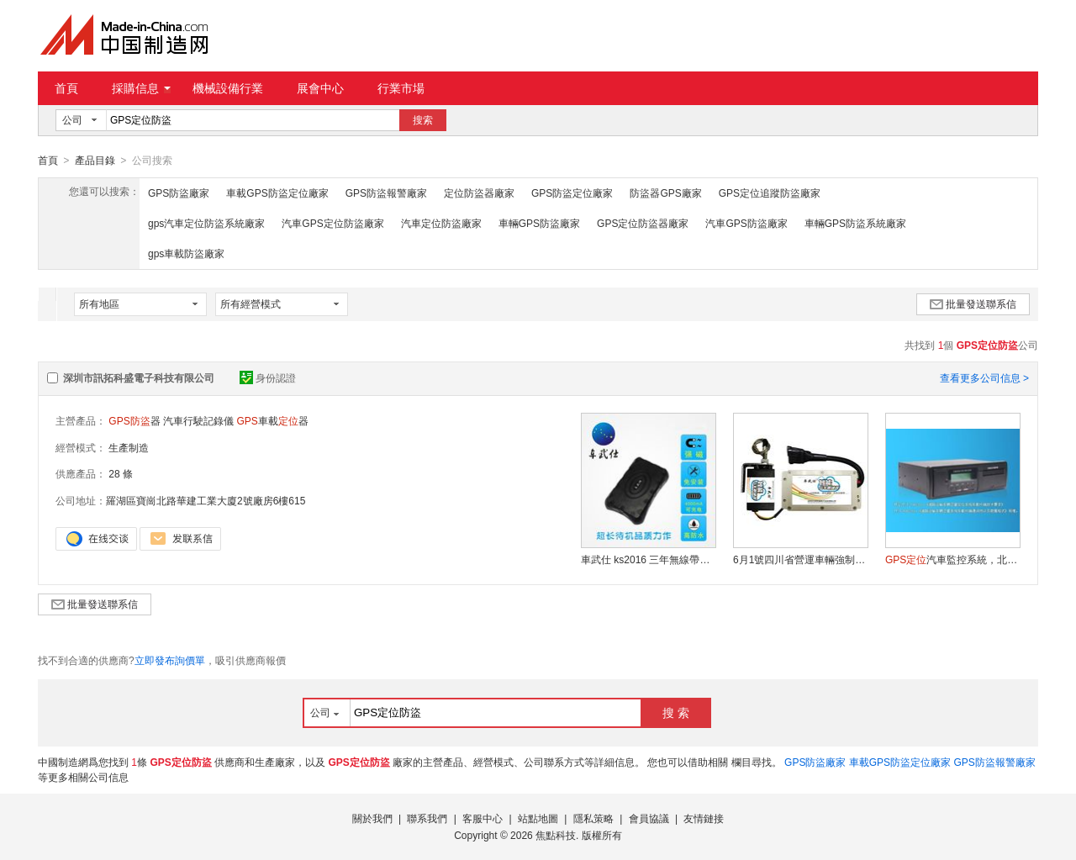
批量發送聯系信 (973, 303)
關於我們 (372, 818)
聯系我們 (427, 818)
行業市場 (401, 88)
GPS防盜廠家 (178, 192)
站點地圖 (538, 818)
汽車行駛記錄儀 (198, 420)
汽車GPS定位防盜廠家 (332, 223)
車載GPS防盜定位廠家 (277, 192)
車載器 (272, 420)
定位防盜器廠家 (479, 192)
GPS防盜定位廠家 (572, 192)
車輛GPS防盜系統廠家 (855, 223)
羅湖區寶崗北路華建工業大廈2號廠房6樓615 (205, 500)
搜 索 (675, 712)
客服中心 (482, 818)
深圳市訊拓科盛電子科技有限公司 (138, 377)
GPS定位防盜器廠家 (642, 223)
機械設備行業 (228, 88)
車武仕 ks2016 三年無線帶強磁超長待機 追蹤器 (648, 559)
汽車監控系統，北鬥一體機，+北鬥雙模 (952, 559)
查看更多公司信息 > (984, 377)
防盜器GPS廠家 (665, 192)
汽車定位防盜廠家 (441, 223)
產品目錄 (95, 160)
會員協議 (649, 818)
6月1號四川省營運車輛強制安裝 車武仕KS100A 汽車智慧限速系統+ (800, 559)
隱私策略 (593, 818)
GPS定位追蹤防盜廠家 (769, 192)
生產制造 (128, 447)
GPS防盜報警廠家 (386, 192)
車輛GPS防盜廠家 (539, 223)
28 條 (120, 473)
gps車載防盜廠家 (186, 253)
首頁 (66, 88)
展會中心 (320, 88)
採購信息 (141, 88)
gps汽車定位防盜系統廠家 (206, 223)
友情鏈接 (703, 818)
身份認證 (268, 377)
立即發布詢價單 (169, 660)
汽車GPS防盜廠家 (746, 223)
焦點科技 (555, 835)
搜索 (423, 120)
